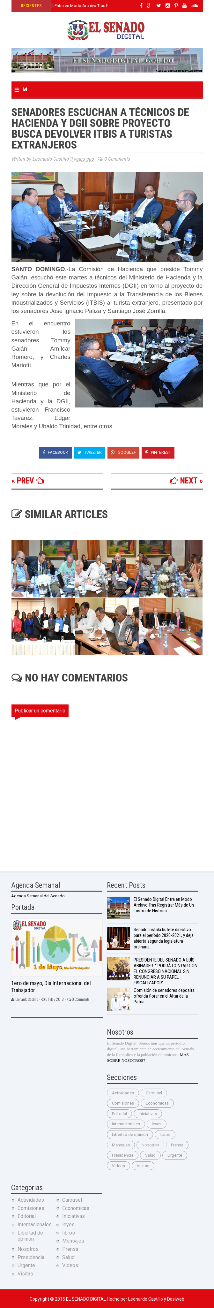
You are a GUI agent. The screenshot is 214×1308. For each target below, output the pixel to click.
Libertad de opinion (130, 1134)
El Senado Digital (86, 1299)
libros (165, 1134)
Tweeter (89, 452)
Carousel (154, 1093)
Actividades (123, 1093)
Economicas (157, 1103)
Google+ (123, 452)
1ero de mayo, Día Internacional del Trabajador (51, 987)
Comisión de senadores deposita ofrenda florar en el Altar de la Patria (164, 996)
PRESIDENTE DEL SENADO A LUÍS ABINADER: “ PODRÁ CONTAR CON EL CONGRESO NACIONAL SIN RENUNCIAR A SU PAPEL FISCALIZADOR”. (165, 971)
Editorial (119, 1113)
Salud (150, 1155)
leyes (156, 1124)
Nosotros (150, 1145)
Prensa (177, 1145)
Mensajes (121, 1145)
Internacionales (126, 1124)
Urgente (174, 1155)
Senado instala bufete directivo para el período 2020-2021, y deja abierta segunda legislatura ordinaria (164, 938)
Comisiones (123, 1103)
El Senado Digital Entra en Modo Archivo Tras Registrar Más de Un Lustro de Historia (98, 5)
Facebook (55, 452)
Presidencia (122, 1155)
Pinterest (158, 452)
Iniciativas (148, 1113)
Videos (118, 1165)
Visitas (143, 1165)
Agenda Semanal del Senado (38, 896)
